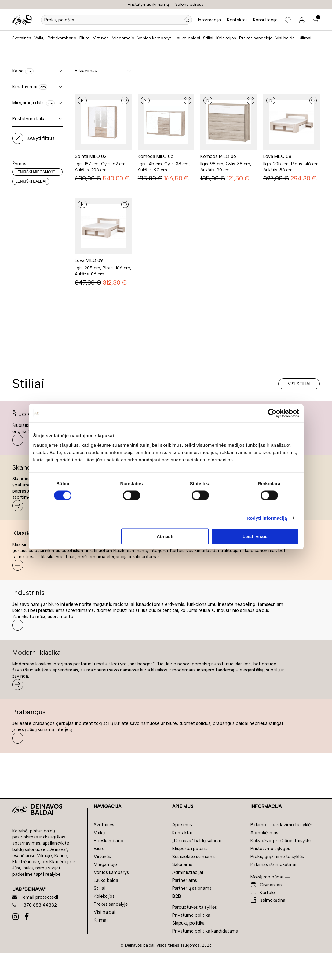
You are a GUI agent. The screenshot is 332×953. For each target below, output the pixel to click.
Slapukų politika (188, 923)
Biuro (84, 38)
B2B (176, 896)
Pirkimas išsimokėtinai (273, 864)
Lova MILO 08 (277, 156)
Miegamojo (123, 38)
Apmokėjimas (264, 832)
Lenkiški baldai (31, 181)
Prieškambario (62, 38)
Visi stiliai (299, 384)
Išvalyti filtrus (40, 138)
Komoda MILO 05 (155, 156)
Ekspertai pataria (190, 848)
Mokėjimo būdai (266, 877)
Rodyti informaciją (266, 517)
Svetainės (21, 38)
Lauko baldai (187, 38)
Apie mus (182, 825)
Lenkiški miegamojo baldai (39, 172)
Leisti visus (255, 536)
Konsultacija (265, 20)
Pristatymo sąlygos (270, 848)
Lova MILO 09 (89, 260)
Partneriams (184, 880)
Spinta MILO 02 (91, 156)
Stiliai (208, 38)
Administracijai (187, 872)
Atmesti (165, 536)
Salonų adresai (190, 4)
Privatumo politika (191, 915)
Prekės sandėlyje (255, 38)
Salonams (182, 864)
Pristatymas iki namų (148, 4)
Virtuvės (101, 38)
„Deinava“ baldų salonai (196, 840)
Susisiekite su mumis (194, 856)
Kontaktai (237, 20)
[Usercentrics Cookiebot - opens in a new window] (272, 413)
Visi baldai (285, 38)
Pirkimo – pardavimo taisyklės (281, 825)
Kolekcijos (226, 38)
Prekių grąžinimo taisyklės (277, 856)
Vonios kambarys (154, 38)
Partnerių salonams (191, 888)
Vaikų (39, 38)
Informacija (209, 20)
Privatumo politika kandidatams (205, 931)
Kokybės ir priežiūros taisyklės (281, 840)
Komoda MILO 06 (218, 156)
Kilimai (305, 38)
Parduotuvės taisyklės (194, 907)
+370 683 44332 (34, 905)
